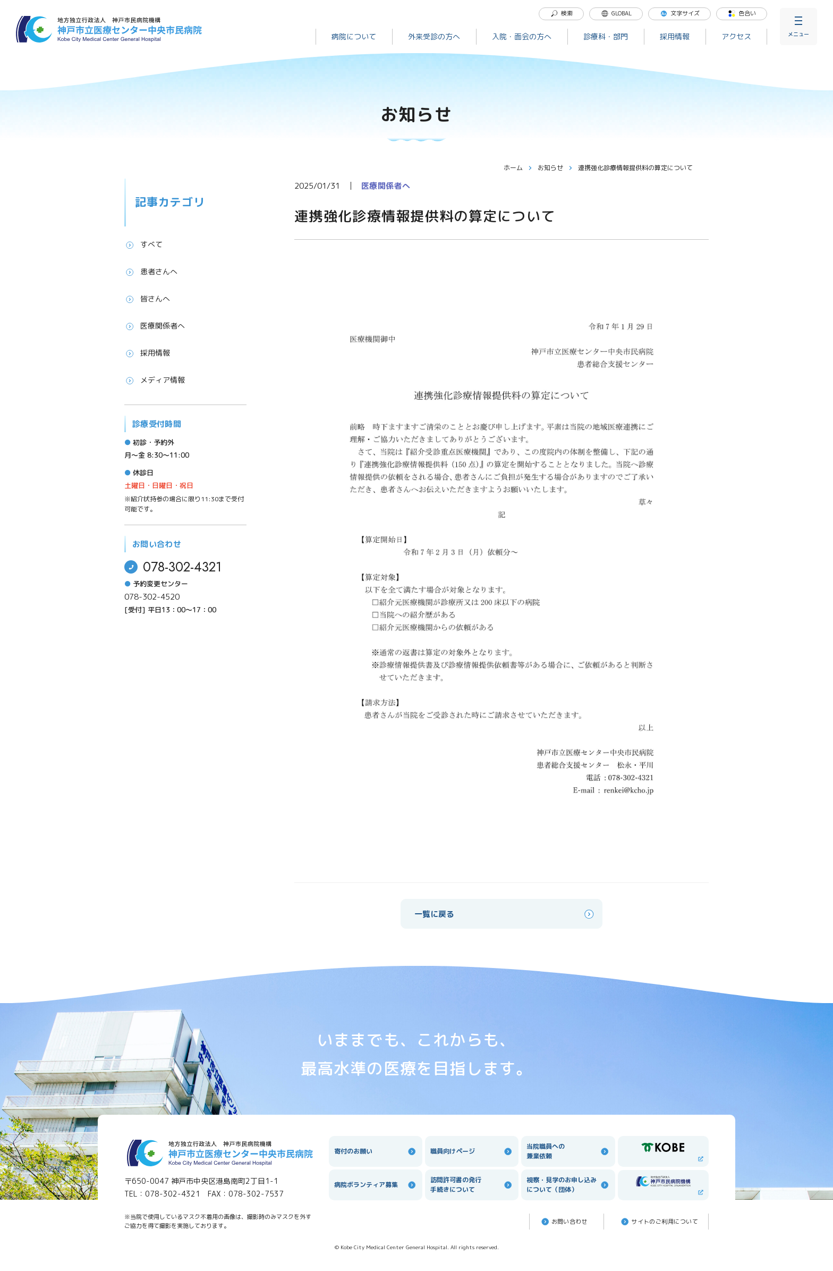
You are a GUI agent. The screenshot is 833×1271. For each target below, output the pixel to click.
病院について (354, 36)
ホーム (518, 167)
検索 (561, 13)
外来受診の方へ (434, 36)
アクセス (736, 36)
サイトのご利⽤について (658, 1221)
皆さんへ (147, 298)
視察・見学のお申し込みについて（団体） (567, 1184)
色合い (742, 13)
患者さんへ (150, 271)
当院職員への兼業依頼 (567, 1151)
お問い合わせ (564, 1221)
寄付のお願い (375, 1151)
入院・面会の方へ (521, 36)
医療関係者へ (154, 326)
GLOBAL (616, 13)
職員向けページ (471, 1151)
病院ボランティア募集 (375, 1185)
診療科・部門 (605, 36)
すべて (143, 244)
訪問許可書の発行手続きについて (471, 1184)
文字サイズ (680, 13)
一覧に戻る (505, 914)
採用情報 (675, 36)
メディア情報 (154, 380)
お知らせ (555, 167)
